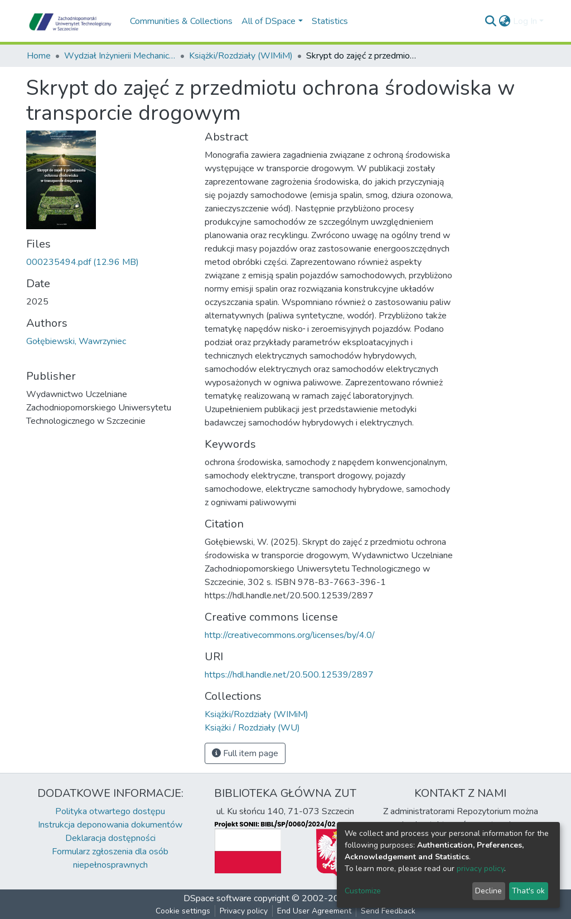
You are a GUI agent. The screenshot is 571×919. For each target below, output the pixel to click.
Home (39, 56)
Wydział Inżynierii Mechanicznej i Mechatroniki (120, 56)
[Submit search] (491, 21)
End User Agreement (314, 911)
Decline (488, 891)
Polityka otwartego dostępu (110, 811)
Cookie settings (183, 911)
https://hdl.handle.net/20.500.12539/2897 (289, 675)
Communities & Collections (181, 21)
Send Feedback (388, 911)
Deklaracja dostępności (110, 838)
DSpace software (217, 898)
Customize (363, 891)
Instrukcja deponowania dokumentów (110, 825)
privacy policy (480, 868)
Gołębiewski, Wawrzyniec (76, 341)
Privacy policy (244, 911)
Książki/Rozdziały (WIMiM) (241, 56)
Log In (525, 21)
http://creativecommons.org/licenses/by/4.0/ (290, 635)
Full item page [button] (245, 753)
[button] (505, 21)
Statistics (330, 21)
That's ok (528, 891)
